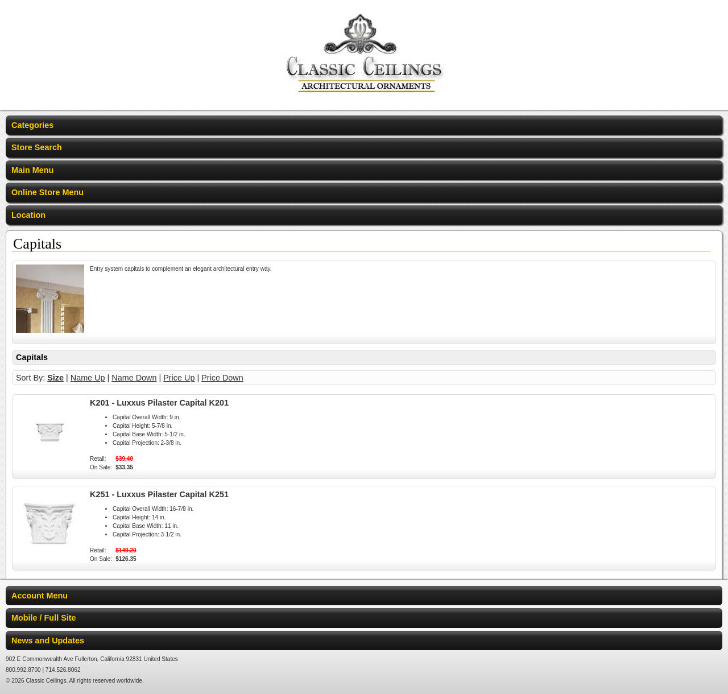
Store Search (36, 147)
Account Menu (39, 595)
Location (28, 215)
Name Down (133, 377)
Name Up (88, 377)
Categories (32, 125)
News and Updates (47, 640)
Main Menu (32, 170)
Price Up (179, 377)
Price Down (222, 377)
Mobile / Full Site (43, 617)
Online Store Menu (47, 192)
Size (55, 377)
